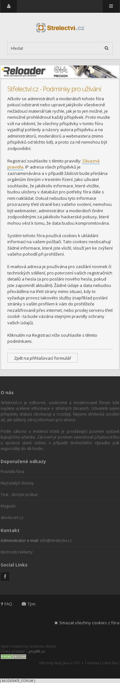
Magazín (8, 506)
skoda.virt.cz (12, 517)
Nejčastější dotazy (17, 483)
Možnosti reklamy (17, 552)
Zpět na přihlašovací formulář (42, 358)
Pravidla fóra (12, 471)
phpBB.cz (36, 651)
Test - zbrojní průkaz (19, 494)
